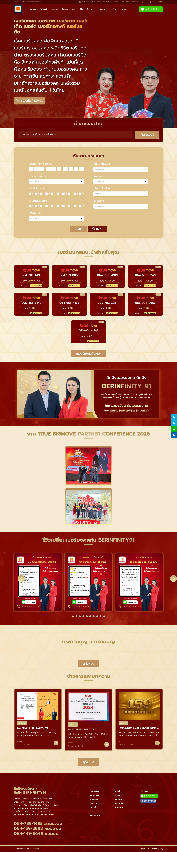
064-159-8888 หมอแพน (37, 829)
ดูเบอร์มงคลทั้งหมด (88, 354)
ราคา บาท (31, 281)
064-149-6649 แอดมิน (36, 834)
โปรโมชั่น (65, 9)
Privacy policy (157, 849)
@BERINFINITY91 (151, 9)
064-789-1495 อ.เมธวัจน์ (38, 824)
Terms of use (145, 849)
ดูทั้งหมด (88, 664)
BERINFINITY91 (148, 801)
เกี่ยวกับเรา (112, 9)
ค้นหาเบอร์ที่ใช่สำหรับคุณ (30, 101)
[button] (73, 616)
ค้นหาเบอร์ (43, 9)
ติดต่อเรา (123, 9)
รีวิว (81, 9)
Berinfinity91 (34, 849)
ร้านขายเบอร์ (91, 9)
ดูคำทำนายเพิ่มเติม (36, 286)
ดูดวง (74, 9)
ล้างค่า (78, 229)
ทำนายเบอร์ (32, 9)
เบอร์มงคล (54, 9)
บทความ (102, 9)
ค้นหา (97, 229)
